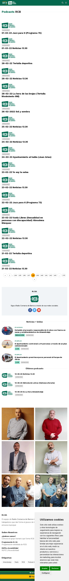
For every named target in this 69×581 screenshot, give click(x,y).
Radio (17, 562)
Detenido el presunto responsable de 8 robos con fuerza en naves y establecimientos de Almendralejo (40, 331)
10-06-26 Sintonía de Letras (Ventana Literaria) (35, 383)
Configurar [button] (46, 573)
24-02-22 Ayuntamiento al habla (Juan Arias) (26, 157)
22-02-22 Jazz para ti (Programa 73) (22, 202)
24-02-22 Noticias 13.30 (15, 141)
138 (33, 275)
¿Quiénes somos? (9, 536)
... (12, 275)
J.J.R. (17, 349)
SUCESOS (19, 327)
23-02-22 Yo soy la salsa (15, 172)
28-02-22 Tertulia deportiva (17, 63)
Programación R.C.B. (10, 542)
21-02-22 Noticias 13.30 (14, 268)
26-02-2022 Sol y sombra (16, 111)
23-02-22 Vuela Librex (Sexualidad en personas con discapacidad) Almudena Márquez (23, 220)
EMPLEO (18, 341)
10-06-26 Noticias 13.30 (25, 374)
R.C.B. (34, 291)
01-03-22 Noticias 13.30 (14, 48)
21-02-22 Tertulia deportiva (17, 253)
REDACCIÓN (19, 335)
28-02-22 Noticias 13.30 (15, 78)
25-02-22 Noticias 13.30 (15, 126)
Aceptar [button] (45, 568)
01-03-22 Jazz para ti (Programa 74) (22, 33)
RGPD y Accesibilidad (10, 548)
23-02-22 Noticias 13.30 (14, 187)
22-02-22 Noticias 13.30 (15, 238)
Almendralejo (7, 562)
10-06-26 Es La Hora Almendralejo (29, 392)
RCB (23, 562)
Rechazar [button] (55, 568)
